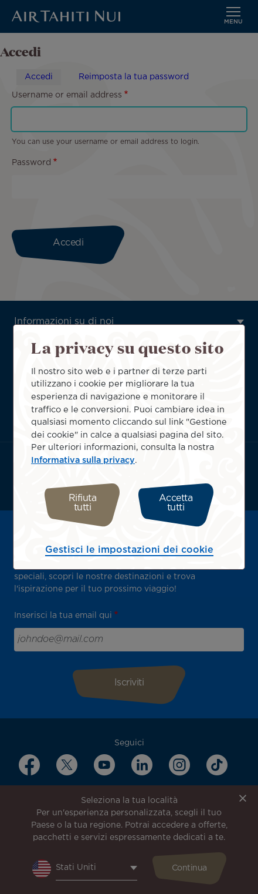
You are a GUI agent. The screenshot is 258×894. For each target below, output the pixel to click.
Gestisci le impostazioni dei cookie (129, 550)
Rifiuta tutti (83, 503)
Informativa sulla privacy (83, 460)
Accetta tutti (176, 503)
